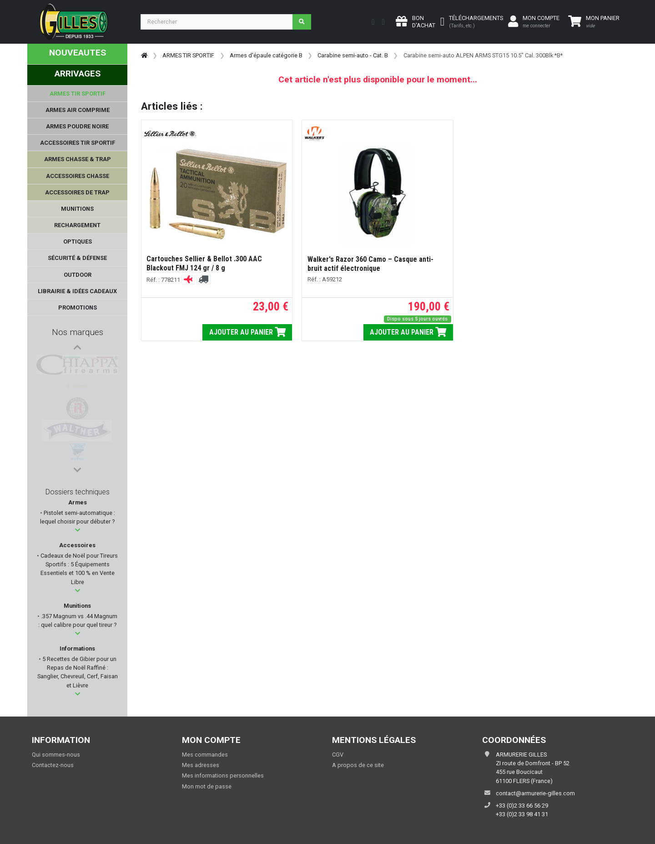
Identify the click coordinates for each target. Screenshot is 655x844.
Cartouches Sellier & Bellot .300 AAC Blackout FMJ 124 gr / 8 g (204, 263)
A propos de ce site (358, 765)
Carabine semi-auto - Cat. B (352, 55)
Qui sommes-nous (56, 754)
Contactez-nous (53, 765)
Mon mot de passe (207, 786)
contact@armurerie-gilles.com (535, 793)
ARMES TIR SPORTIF (188, 55)
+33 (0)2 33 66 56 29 (522, 805)
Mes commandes (205, 754)
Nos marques (77, 332)
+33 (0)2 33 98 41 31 (522, 814)
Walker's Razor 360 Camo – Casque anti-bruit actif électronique (370, 264)
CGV (337, 754)
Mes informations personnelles (223, 775)
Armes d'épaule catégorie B (266, 55)
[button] (77, 530)
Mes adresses (200, 765)
